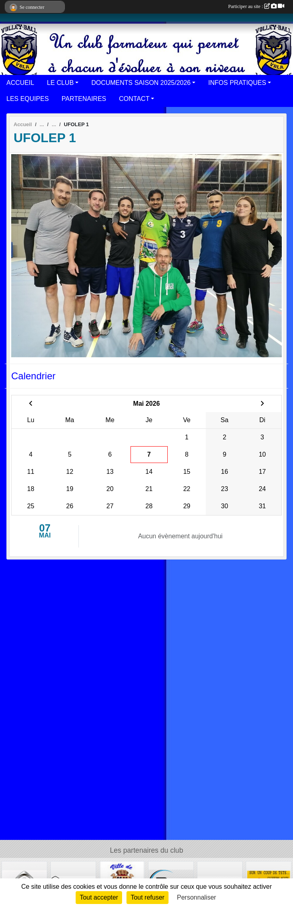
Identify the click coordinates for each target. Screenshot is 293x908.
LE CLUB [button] (60, 82)
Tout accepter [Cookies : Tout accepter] (99, 897)
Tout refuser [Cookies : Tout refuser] (147, 897)
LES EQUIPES (27, 98)
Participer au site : (256, 6)
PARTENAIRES (84, 98)
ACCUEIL (20, 82)
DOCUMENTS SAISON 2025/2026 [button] (141, 82)
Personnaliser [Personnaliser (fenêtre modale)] (196, 897)
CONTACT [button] (134, 98)
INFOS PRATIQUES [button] (237, 82)
